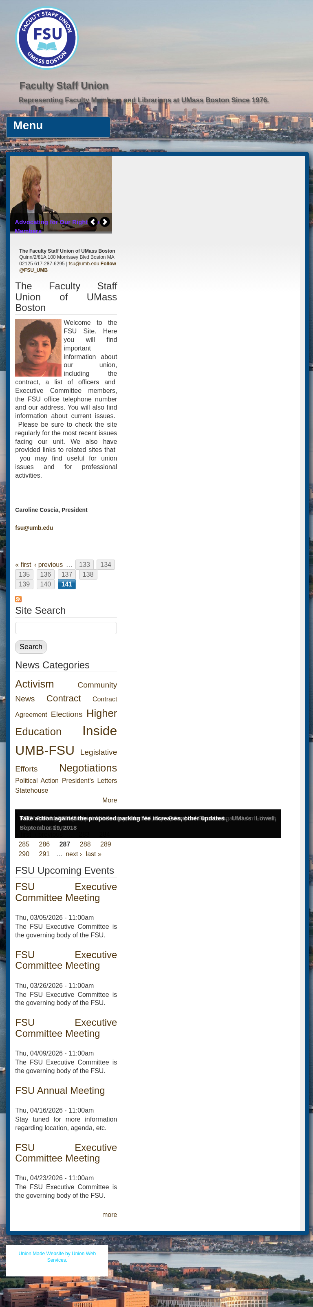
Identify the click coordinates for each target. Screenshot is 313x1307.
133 (84, 564)
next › (74, 854)
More (109, 800)
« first (23, 564)
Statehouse (31, 790)
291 (44, 854)
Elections (67, 714)
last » (93, 854)
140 (45, 584)
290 (23, 854)
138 (88, 574)
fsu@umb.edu (84, 264)
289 (105, 844)
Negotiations (88, 768)
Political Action (37, 780)
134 (105, 564)
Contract (63, 698)
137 (67, 574)
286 (44, 844)
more (109, 1214)
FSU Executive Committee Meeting (66, 892)
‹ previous (48, 564)
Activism (34, 684)
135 (24, 574)
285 (23, 844)
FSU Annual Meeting (60, 1090)
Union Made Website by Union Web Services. (57, 1257)
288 (85, 844)
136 (45, 574)
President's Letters (89, 780)
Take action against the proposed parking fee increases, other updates (122, 818)
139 (24, 584)
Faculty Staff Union (63, 85)
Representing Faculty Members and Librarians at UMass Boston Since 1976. (144, 100)
